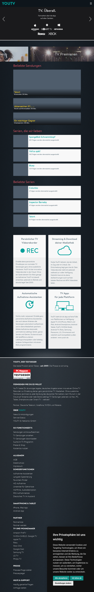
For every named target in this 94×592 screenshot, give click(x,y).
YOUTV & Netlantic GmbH (24, 421)
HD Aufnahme (19, 483)
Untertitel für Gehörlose (23, 486)
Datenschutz (18, 463)
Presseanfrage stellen (22, 570)
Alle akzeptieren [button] (61, 578)
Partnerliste (18, 522)
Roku (15, 542)
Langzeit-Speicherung (22, 477)
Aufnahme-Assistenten (23, 473)
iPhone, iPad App (20, 507)
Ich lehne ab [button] (76, 578)
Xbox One (17, 546)
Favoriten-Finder (20, 480)
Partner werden (20, 525)
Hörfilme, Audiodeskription (24, 490)
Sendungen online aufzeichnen (26, 432)
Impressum (18, 466)
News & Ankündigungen (23, 414)
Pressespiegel (19, 573)
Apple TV (17, 539)
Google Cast (18, 549)
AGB (15, 459)
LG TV (15, 555)
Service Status (19, 417)
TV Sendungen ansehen (23, 435)
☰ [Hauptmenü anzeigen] (91, 3)
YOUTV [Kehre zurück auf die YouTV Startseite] (8, 3)
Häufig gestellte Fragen (23, 584)
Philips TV (17, 559)
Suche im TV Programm (23, 442)
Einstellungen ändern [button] (63, 583)
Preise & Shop (19, 445)
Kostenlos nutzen (20, 448)
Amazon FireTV (19, 532)
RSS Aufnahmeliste (21, 493)
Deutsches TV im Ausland (24, 496)
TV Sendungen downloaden (25, 438)
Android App (18, 511)
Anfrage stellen (19, 588)
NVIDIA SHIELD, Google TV (25, 536)
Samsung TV (18, 552)
